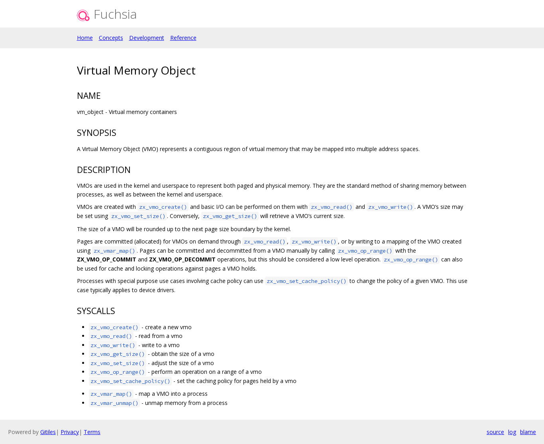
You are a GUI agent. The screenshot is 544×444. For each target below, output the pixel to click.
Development (146, 37)
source (495, 432)
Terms (92, 432)
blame (528, 432)
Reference (183, 37)
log (512, 432)
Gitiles (48, 432)
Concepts (111, 37)
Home (85, 37)
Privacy (70, 432)
